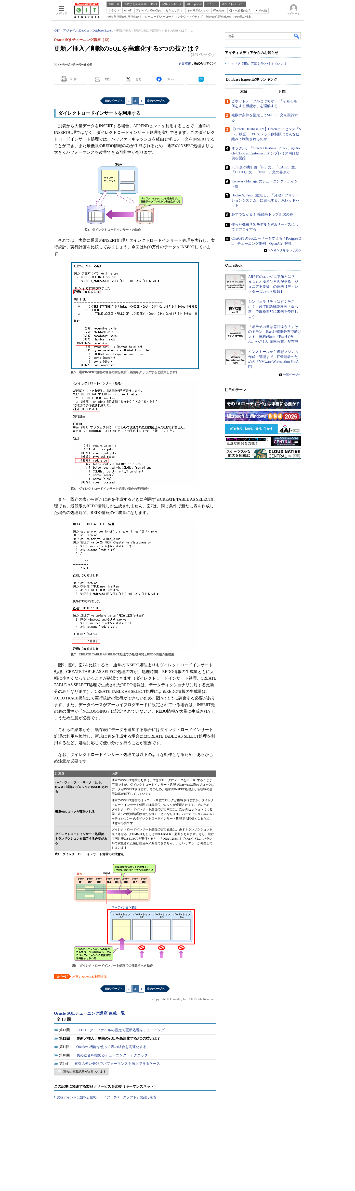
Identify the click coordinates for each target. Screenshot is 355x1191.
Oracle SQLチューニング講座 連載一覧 (89, 1013)
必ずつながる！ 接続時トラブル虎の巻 (262, 214)
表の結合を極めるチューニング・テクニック (112, 1055)
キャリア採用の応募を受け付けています (257, 64)
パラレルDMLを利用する (89, 977)
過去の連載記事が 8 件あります (84, 1071)
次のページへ (156, 101)
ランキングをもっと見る (284, 250)
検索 (297, 35)
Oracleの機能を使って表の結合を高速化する (111, 1047)
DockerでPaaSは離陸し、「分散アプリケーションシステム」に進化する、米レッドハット (265, 200)
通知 (108, 79)
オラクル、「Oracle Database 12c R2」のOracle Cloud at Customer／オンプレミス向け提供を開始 (265, 153)
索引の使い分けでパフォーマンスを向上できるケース (117, 1064)
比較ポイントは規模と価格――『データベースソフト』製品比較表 (106, 1097)
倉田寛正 (185, 63)
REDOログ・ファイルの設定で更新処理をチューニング (120, 1030)
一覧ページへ (292, 374)
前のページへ (114, 101)
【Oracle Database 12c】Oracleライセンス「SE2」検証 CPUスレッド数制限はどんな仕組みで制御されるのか (266, 134)
